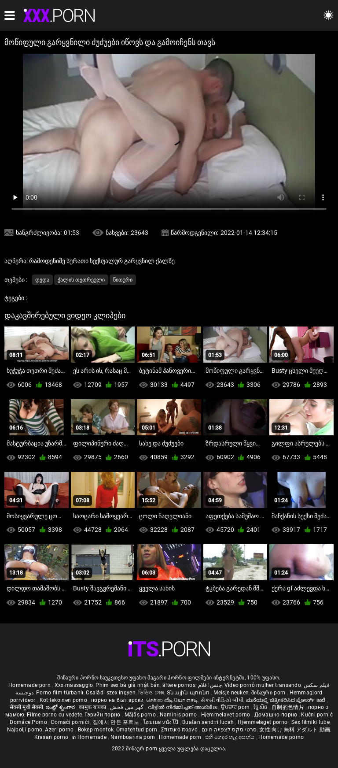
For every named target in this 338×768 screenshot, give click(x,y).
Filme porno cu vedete (54, 715)
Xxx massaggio (74, 685)
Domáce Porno (29, 722)
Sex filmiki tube (310, 722)
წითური (122, 280)
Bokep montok (96, 730)
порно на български (117, 700)
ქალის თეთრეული (81, 280)
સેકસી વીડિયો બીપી (222, 700)
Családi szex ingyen (111, 693)
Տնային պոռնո (189, 693)
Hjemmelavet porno (226, 715)
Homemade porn (30, 685)
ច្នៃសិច (261, 707)
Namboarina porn (133, 737)
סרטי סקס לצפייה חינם (229, 730)
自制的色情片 (288, 707)
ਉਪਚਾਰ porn (236, 707)
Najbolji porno (25, 730)
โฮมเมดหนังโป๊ (161, 722)
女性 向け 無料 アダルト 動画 (294, 730)
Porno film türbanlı (60, 693)
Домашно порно (276, 715)
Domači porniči (71, 722)
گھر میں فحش (127, 707)
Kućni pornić (317, 715)
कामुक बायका (93, 707)
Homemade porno (281, 737)
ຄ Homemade (90, 737)
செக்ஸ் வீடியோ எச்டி (172, 700)
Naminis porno (179, 715)
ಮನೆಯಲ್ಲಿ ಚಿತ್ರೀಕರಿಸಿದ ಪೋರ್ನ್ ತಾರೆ (286, 700)
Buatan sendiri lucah (208, 722)
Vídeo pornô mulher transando (262, 685)
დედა (42, 280)
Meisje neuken (231, 693)
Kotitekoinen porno (64, 700)
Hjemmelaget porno (263, 722)
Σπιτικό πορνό (180, 730)
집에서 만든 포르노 (116, 722)
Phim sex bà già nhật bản (128, 685)
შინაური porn (269, 693)
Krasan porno (52, 737)
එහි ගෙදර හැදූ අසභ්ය (230, 737)
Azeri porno (60, 730)
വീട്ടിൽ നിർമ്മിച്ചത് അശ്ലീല (183, 707)
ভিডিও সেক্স (151, 693)
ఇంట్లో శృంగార (61, 707)
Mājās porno (141, 715)
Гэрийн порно (103, 715)
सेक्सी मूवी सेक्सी (26, 707)
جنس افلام (210, 685)
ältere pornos (178, 685)
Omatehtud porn (137, 730)
